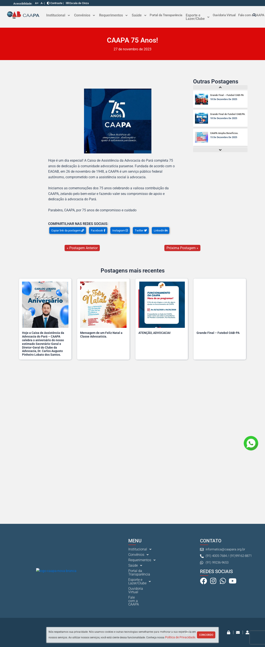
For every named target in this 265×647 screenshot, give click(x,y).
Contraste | (55, 3)
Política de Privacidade (180, 637)
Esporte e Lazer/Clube (197, 17)
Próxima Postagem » (182, 248)
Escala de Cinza (77, 3)
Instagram (120, 230)
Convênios (84, 15)
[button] (58, 15)
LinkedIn (160, 230)
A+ (36, 3)
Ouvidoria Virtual (224, 15)
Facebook (98, 230)
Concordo (206, 634)
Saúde (139, 15)
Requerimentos (113, 15)
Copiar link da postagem (67, 230)
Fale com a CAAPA (142, 621)
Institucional (58, 15)
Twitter (141, 230)
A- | (43, 3)
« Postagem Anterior (82, 248)
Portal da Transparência (166, 15)
